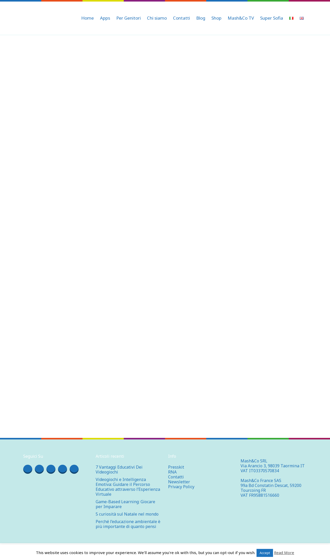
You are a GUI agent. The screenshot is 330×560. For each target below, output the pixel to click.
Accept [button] (265, 552)
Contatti (176, 477)
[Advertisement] (165, 74)
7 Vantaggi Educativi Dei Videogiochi (119, 469)
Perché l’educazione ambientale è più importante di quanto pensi (128, 524)
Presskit (176, 467)
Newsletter (179, 482)
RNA (172, 472)
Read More (284, 552)
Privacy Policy (181, 487)
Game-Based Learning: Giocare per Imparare (125, 504)
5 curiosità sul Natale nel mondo (127, 514)
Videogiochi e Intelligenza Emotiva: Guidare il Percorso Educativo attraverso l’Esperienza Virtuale (128, 487)
